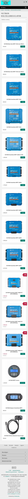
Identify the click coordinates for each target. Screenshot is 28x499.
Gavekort (16, 445)
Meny (3, 7)
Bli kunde (11, 445)
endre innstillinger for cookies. (14, 493)
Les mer (17, 492)
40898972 (7, 476)
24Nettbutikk (16, 496)
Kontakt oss (14, 447)
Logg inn (22, 445)
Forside (2, 10)
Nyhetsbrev (21, 472)
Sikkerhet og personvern (11, 472)
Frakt (10, 470)
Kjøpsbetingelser (16, 470)
